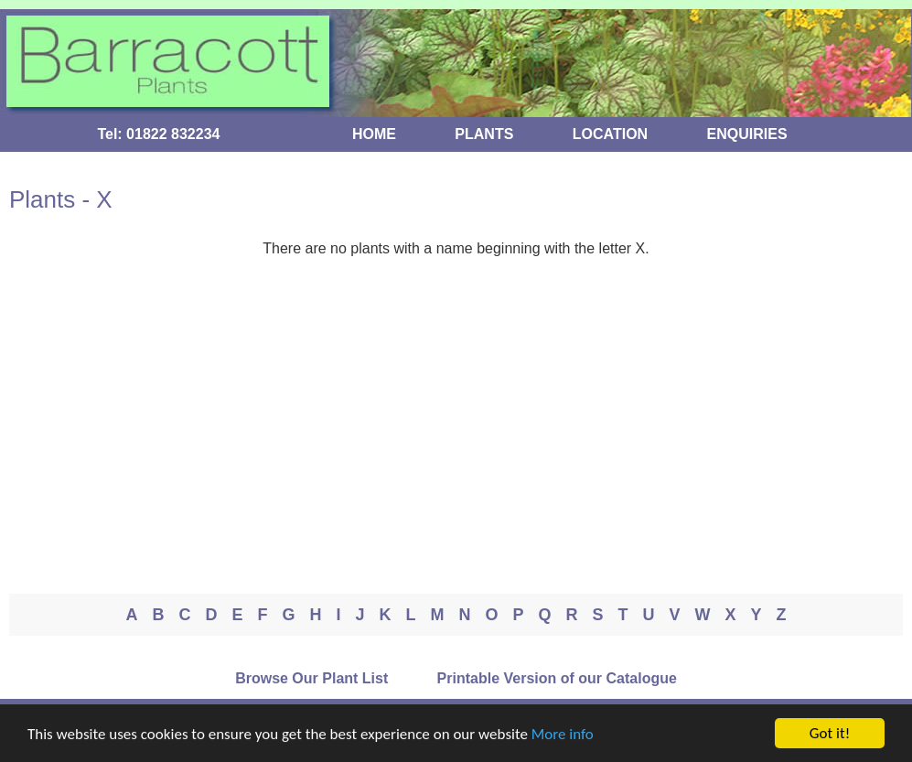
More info (562, 735)
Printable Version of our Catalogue (557, 678)
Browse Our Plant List (311, 678)
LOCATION (610, 134)
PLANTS (484, 134)
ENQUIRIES (747, 134)
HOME (374, 134)
